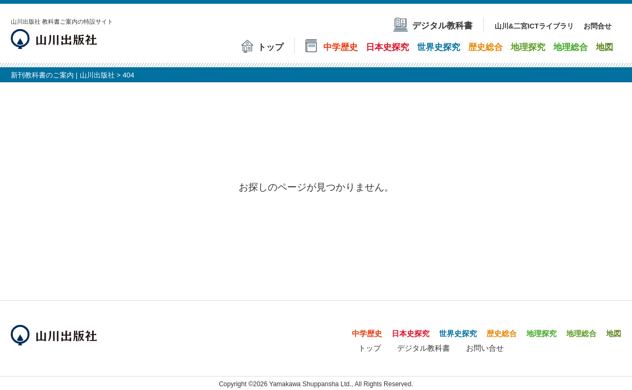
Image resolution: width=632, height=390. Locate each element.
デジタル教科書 (423, 348)
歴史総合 (502, 333)
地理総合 (581, 333)
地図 (613, 333)
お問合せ (598, 26)
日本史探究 (410, 333)
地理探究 (541, 333)
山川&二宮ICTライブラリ (534, 26)
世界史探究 (458, 333)
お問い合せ (485, 348)
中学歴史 (367, 333)
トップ (369, 348)
